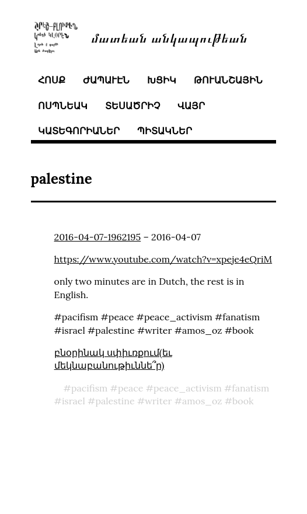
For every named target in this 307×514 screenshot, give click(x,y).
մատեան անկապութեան (169, 37)
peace (131, 388)
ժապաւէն (106, 80)
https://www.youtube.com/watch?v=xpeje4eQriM (163, 259)
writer (158, 401)
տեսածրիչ (132, 105)
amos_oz (202, 401)
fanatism (250, 388)
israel (73, 401)
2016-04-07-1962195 (97, 237)
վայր (191, 105)
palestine (114, 401)
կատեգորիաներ (79, 131)
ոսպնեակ (63, 105)
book (243, 401)
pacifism (89, 388)
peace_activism (188, 388)
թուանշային (228, 80)
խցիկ (161, 80)
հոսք (51, 80)
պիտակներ (164, 131)
